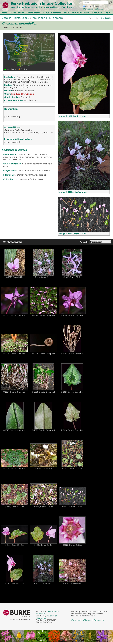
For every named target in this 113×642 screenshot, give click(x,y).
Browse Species (16, 12)
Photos (98, 6)
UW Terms (75, 620)
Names (88, 6)
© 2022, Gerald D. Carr (72, 468)
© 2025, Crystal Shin (14, 277)
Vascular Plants (11, 17)
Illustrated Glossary (81, 12)
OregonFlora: (9, 170)
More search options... (93, 9)
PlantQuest (97, 12)
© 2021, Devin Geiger (72, 583)
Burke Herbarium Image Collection (42, 3)
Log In (107, 12)
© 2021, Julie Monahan (43, 583)
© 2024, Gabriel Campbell (43, 354)
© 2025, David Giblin (43, 277)
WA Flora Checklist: (12, 163)
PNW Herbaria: (10, 154)
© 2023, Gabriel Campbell (72, 392)
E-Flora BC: (8, 175)
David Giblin (106, 18)
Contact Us (99, 620)
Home (4, 12)
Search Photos (33, 12)
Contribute (56, 12)
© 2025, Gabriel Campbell (14, 315)
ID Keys (45, 12)
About (66, 12)
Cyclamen (55, 17)
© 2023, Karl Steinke (43, 468)
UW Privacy (87, 620)
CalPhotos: (8, 179)
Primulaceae (39, 17)
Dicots (25, 17)
